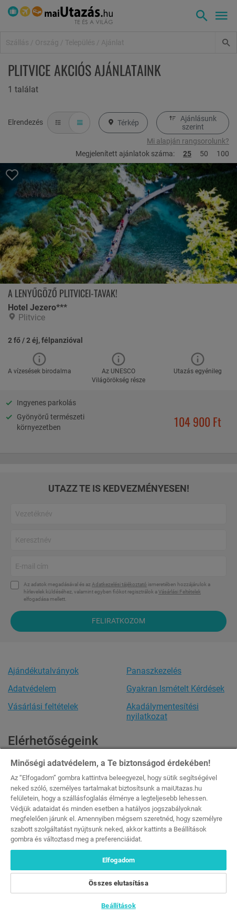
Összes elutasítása (118, 883)
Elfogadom (118, 860)
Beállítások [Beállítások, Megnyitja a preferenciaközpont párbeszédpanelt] (118, 906)
